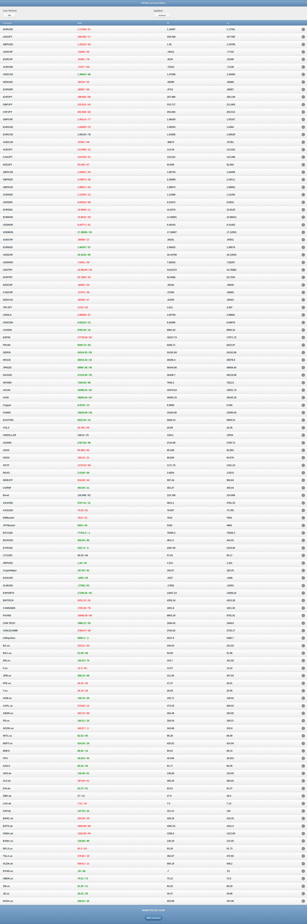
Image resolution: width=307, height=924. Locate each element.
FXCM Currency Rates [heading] (153, 3)
